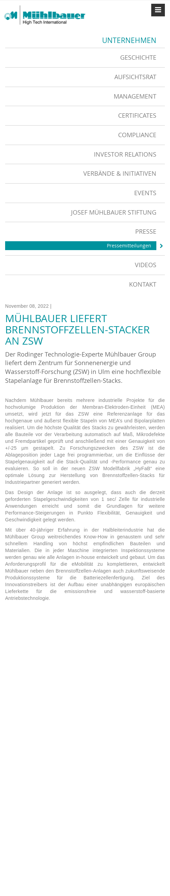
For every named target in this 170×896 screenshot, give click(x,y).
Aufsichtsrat (135, 77)
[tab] (85, 57)
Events (145, 193)
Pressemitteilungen (129, 245)
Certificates (137, 115)
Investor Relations (125, 154)
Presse (145, 231)
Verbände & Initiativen (119, 173)
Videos (145, 265)
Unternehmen (129, 40)
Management (135, 96)
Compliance (137, 135)
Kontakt (142, 284)
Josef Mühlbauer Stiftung (113, 212)
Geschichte (138, 57)
